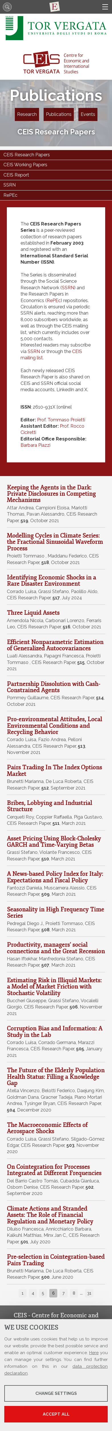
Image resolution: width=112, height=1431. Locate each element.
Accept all (56, 1414)
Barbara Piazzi (35, 445)
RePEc (54, 300)
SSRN (68, 287)
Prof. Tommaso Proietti (61, 420)
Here (94, 1352)
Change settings (56, 1393)
